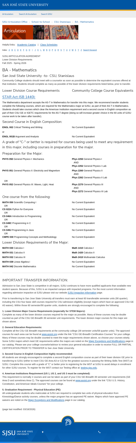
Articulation (7, 14)
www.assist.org (49, 334)
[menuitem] (8, 14)
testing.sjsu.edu (89, 367)
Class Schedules (48, 44)
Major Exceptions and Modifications (107, 341)
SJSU (25, 5)
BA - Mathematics (84, 21)
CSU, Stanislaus (62, 21)
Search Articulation (28, 14)
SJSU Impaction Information (82, 292)
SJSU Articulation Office (14, 21)
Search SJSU (46, 14)
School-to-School (41, 21)
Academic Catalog (26, 44)
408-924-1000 (109, 432)
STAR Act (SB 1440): (18, 97)
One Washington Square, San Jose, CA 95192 (69, 432)
